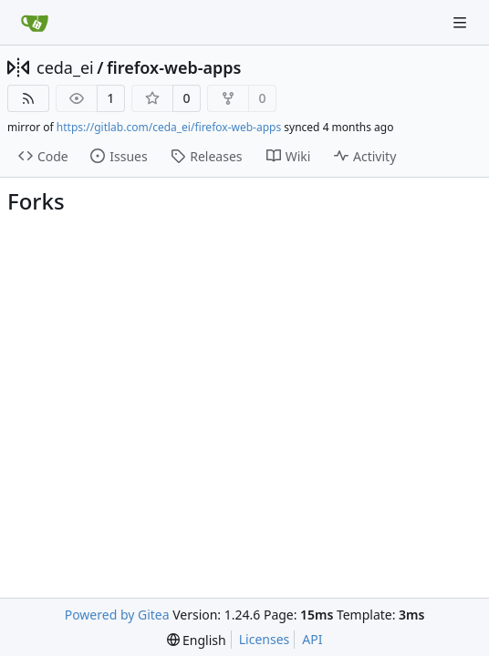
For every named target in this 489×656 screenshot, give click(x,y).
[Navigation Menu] (461, 22)
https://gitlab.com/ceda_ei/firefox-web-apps (169, 127)
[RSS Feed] (28, 98)
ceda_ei (65, 67)
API (312, 639)
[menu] (196, 640)
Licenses (264, 639)
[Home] (34, 22)
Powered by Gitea (117, 614)
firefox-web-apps (174, 67)
